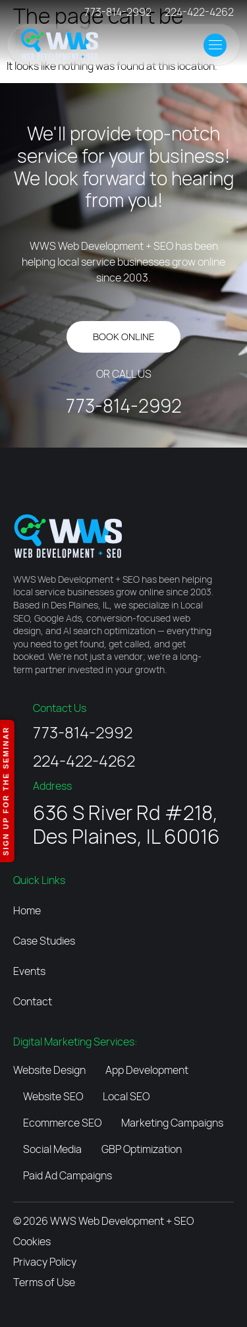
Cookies (32, 1241)
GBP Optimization (141, 1149)
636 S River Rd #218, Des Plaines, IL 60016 (126, 824)
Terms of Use (44, 1282)
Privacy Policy (44, 1261)
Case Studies (44, 940)
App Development (146, 1070)
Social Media (52, 1149)
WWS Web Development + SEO (122, 1221)
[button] (215, 45)
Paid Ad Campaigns (67, 1175)
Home (27, 910)
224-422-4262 (199, 12)
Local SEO (126, 1096)
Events (29, 971)
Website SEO (53, 1096)
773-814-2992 (117, 12)
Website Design (49, 1070)
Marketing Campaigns (172, 1122)
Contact (32, 1001)
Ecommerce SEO (62, 1122)
